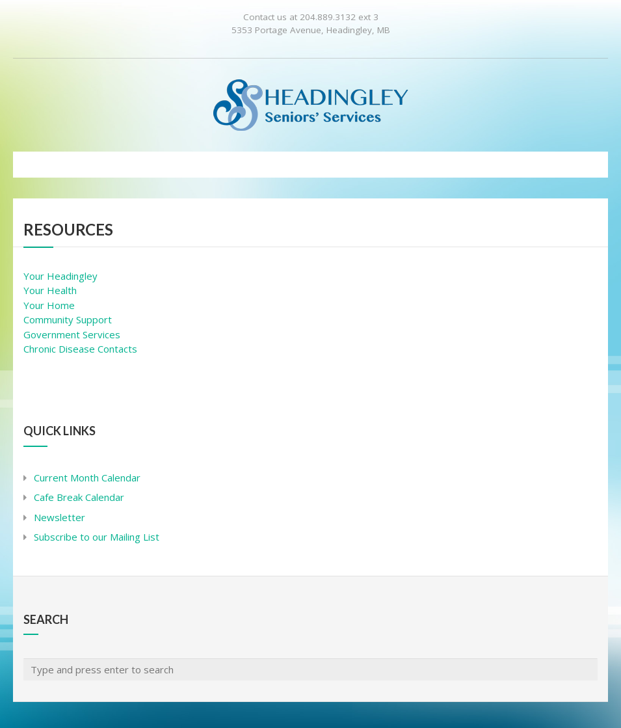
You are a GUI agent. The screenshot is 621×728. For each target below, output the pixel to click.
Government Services (71, 334)
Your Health (50, 290)
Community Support (67, 319)
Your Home (49, 305)
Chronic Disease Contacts (80, 348)
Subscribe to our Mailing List (96, 536)
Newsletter (59, 517)
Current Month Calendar (87, 477)
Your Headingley (60, 275)
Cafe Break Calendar (79, 497)
